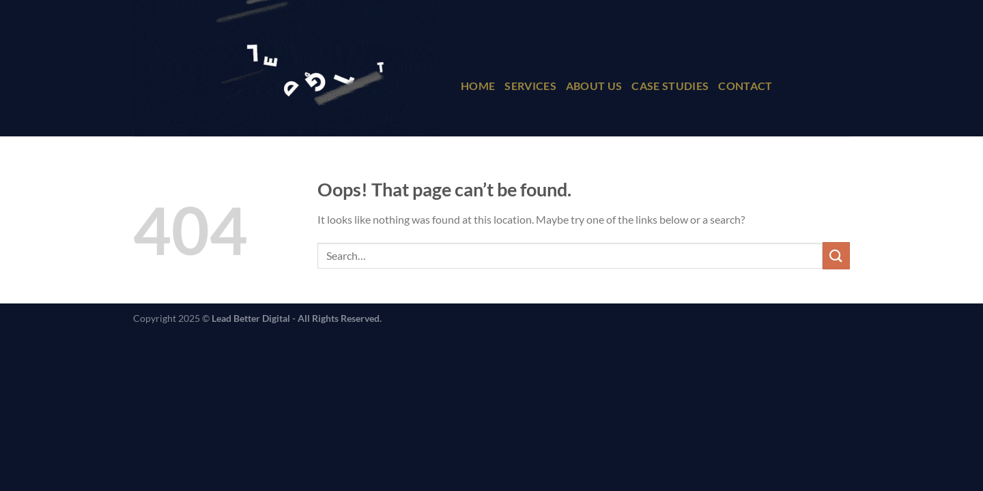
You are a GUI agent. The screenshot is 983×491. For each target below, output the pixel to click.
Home (478, 85)
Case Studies (670, 85)
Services (530, 85)
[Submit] (836, 255)
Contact (745, 85)
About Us (594, 85)
